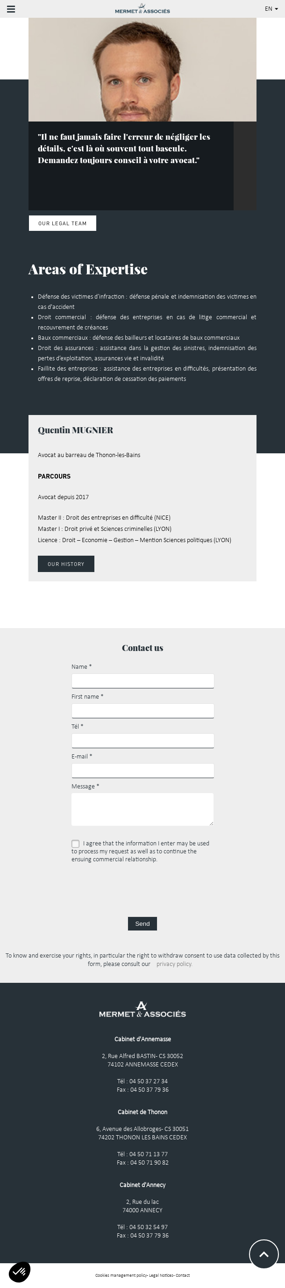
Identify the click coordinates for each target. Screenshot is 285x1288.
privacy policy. (174, 964)
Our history (66, 564)
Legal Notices (161, 1275)
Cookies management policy (121, 1275)
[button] (19, 1272)
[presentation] (142, 889)
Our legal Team (62, 223)
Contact (183, 1275)
